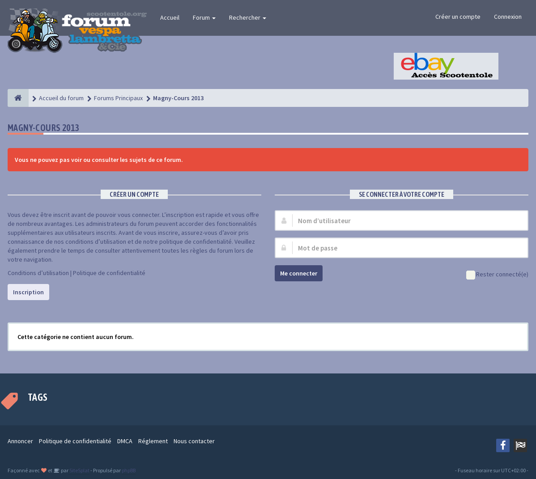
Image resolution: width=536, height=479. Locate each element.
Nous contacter (194, 441)
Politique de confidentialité (109, 273)
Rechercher (247, 17)
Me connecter (298, 273)
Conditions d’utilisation (38, 273)
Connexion (508, 17)
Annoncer (20, 441)
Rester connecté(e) (497, 275)
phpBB (129, 470)
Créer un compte (458, 17)
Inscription (28, 292)
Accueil (169, 17)
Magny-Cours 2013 (43, 128)
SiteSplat (78, 470)
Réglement (153, 441)
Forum (204, 17)
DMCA (124, 441)
